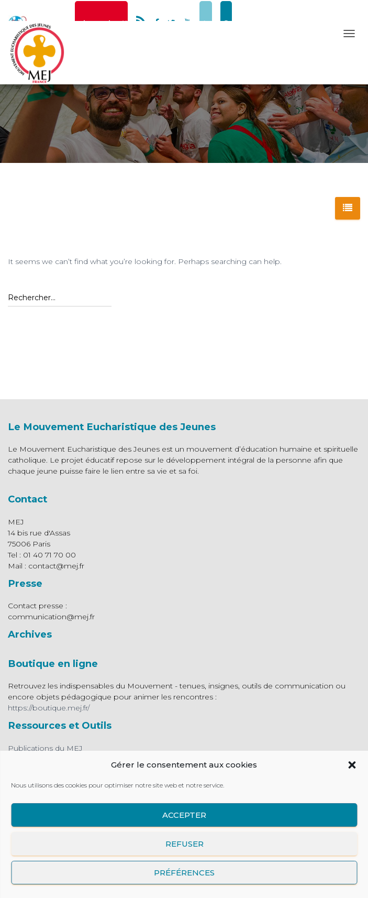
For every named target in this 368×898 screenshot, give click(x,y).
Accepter (184, 815)
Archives (30, 634)
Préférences (184, 873)
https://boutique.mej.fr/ (49, 708)
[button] (352, 765)
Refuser (184, 844)
